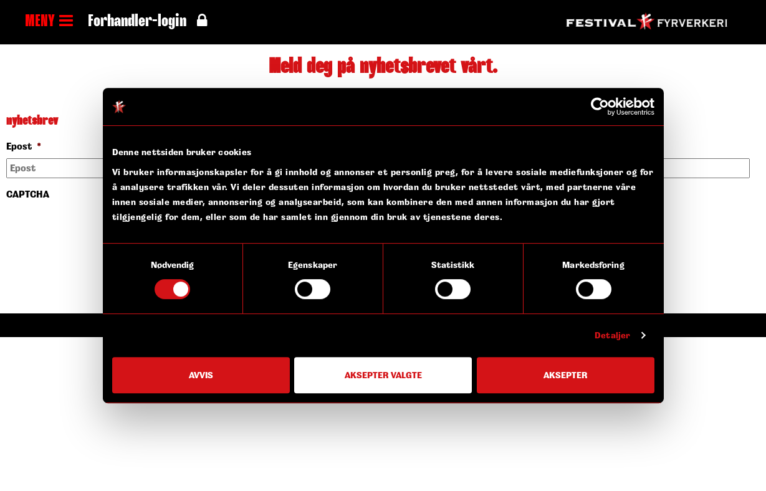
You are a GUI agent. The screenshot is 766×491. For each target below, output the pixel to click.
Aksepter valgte (383, 374)
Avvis (201, 374)
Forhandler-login (147, 22)
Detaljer (612, 335)
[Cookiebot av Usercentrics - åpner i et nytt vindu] (599, 106)
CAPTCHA (27, 194)
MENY (49, 22)
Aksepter (565, 374)
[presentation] (101, 230)
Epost (23, 146)
